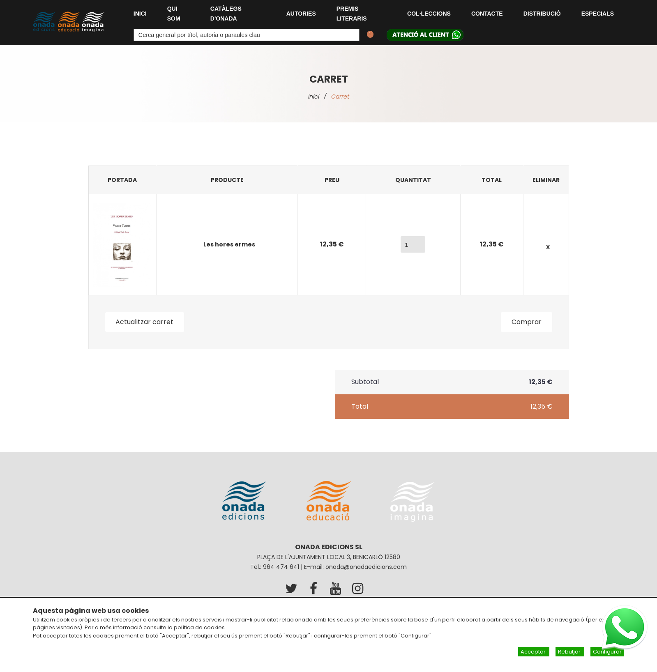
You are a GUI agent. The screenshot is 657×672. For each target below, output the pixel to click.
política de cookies (199, 627)
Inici (140, 13)
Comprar (527, 322)
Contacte (487, 13)
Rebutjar (570, 651)
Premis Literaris (352, 13)
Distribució (542, 13)
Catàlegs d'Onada (226, 13)
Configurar (607, 651)
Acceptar (534, 651)
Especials (597, 13)
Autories (301, 13)
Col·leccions (429, 13)
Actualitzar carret (145, 322)
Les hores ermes (229, 244)
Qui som (173, 13)
